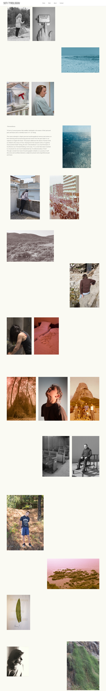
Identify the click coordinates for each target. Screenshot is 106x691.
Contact (61, 3)
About (55, 3)
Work (49, 3)
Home (44, 3)
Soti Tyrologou (11, 3)
